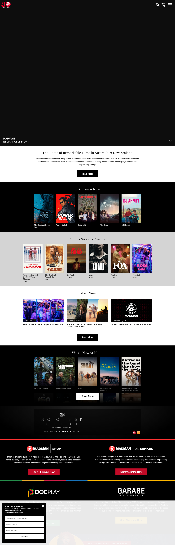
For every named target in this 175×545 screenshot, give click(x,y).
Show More (87, 396)
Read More (87, 173)
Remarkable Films (16, 140)
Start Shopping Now (44, 472)
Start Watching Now (131, 471)
